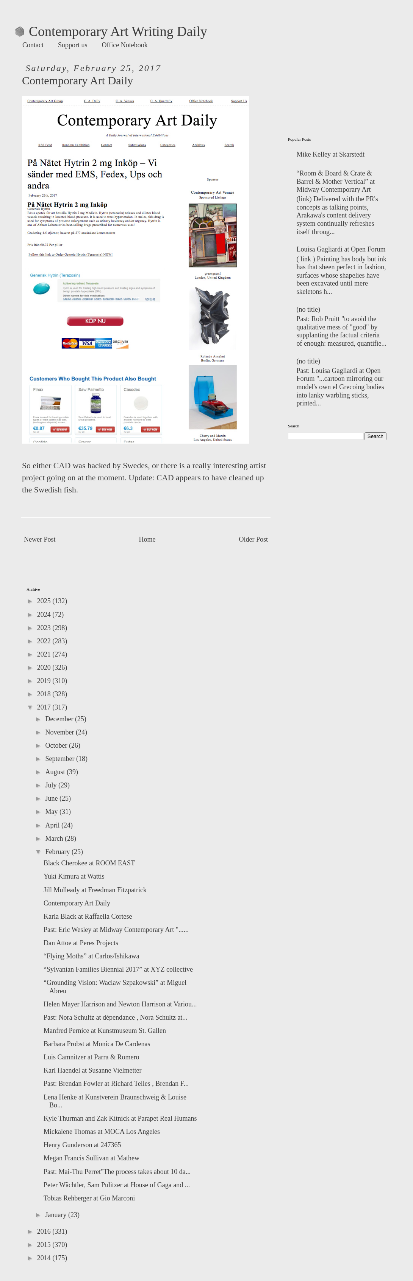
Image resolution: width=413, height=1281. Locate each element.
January (56, 1215)
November (60, 732)
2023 (45, 628)
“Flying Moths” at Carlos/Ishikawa (91, 956)
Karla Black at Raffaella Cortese (88, 916)
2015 (45, 1244)
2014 (45, 1258)
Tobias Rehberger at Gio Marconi (89, 1198)
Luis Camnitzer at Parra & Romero (91, 1057)
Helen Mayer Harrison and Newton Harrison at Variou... (120, 1004)
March (54, 838)
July (51, 785)
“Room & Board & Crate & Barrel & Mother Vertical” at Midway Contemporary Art (336, 181)
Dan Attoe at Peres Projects (81, 943)
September (60, 758)
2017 (45, 707)
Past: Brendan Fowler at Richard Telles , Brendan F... (116, 1083)
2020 (45, 667)
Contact (33, 45)
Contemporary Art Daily (77, 903)
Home (147, 539)
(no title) (308, 309)
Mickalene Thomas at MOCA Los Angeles (102, 1131)
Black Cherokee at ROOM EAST (89, 863)
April (53, 825)
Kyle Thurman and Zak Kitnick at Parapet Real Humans (120, 1118)
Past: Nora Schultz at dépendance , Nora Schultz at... (116, 1017)
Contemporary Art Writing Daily (111, 31)
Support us (73, 45)
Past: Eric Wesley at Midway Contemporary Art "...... (116, 929)
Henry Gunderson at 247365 (82, 1145)
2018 (45, 694)
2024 (45, 614)
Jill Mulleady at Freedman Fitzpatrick (95, 890)
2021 (45, 654)
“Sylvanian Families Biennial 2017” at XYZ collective (118, 969)
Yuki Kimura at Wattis (74, 876)
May (52, 811)
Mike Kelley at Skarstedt (331, 154)
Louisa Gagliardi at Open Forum (341, 249)
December (60, 719)
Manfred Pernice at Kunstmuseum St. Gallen (105, 1030)
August (56, 772)
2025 (45, 601)
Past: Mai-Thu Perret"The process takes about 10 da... (117, 1171)
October (57, 745)
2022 (45, 641)
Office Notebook (125, 45)
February (58, 852)
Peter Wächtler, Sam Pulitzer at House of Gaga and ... (117, 1185)
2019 (45, 681)
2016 (45, 1231)
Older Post (253, 539)
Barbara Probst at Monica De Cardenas (97, 1044)
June (52, 798)
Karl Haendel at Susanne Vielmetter (93, 1070)
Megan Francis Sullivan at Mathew (91, 1158)
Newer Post (40, 539)
